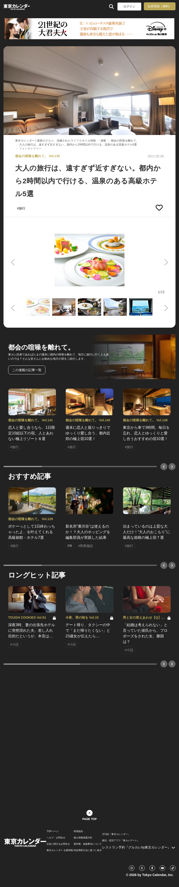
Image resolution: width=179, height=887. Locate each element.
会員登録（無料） (160, 6)
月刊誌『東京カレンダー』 (116, 834)
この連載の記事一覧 (26, 370)
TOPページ (52, 831)
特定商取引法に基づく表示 (88, 850)
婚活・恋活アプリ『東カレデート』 (120, 840)
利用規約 (78, 831)
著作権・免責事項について (88, 844)
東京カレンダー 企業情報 (60, 850)
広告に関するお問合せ (58, 844)
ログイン (129, 6)
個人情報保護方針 (83, 838)
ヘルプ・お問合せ (56, 838)
